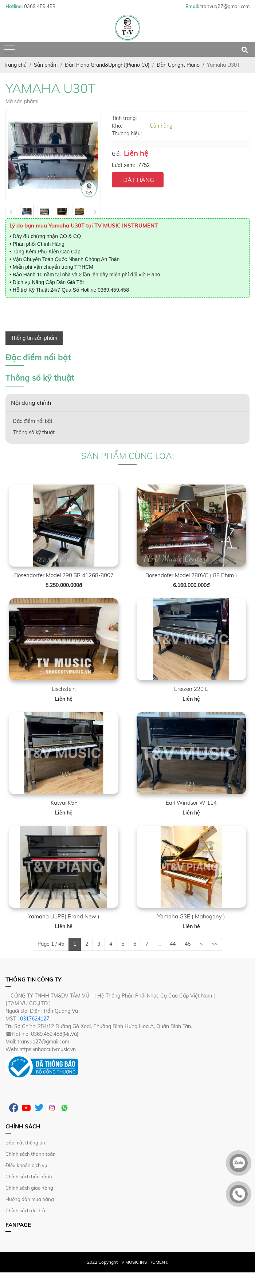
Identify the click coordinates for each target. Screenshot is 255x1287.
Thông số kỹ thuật (34, 432)
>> (214, 944)
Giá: (116, 154)
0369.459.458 (113, 290)
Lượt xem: (123, 165)
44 (173, 944)
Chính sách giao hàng (29, 1188)
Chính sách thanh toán (30, 1154)
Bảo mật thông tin (25, 1143)
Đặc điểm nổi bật (32, 421)
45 (188, 944)
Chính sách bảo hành (28, 1176)
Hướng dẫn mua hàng (29, 1199)
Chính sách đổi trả (25, 1210)
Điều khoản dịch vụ (26, 1165)
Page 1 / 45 (51, 944)
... (159, 944)
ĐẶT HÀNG (138, 179)
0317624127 (34, 1018)
